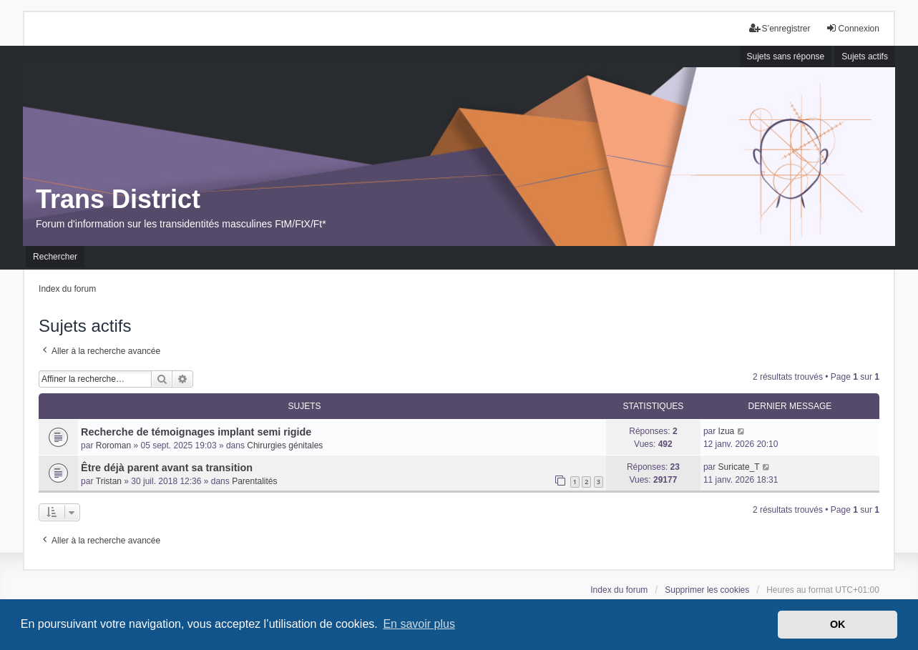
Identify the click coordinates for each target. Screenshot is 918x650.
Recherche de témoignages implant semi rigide (196, 432)
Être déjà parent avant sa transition (167, 467)
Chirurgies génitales (285, 445)
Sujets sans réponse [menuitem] (786, 56)
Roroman (113, 445)
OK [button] (838, 624)
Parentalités (254, 481)
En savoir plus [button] (419, 624)
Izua (726, 431)
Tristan (109, 481)
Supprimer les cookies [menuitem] (707, 590)
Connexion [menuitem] (852, 28)
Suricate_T (739, 467)
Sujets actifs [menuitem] (864, 56)
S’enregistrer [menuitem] (780, 28)
